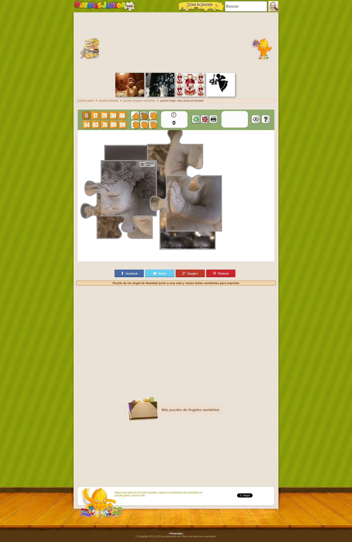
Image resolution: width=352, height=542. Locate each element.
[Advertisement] (176, 42)
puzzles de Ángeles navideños (194, 410)
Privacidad (176, 533)
